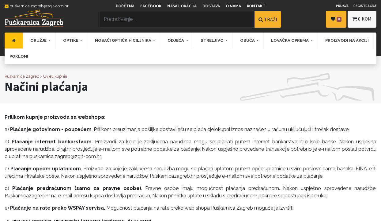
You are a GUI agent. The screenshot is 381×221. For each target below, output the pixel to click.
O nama (233, 6)
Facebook (150, 6)
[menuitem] (14, 40)
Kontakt (256, 6)
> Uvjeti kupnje (53, 76)
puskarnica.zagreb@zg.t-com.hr (37, 6)
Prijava (342, 6)
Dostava (211, 6)
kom (362, 19)
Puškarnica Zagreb (22, 76)
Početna (125, 6)
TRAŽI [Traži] (267, 19)
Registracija (364, 6)
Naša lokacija (182, 6)
